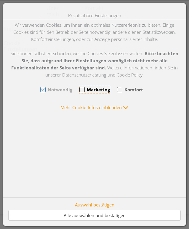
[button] (94, 107)
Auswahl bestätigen (94, 205)
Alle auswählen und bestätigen (95, 215)
